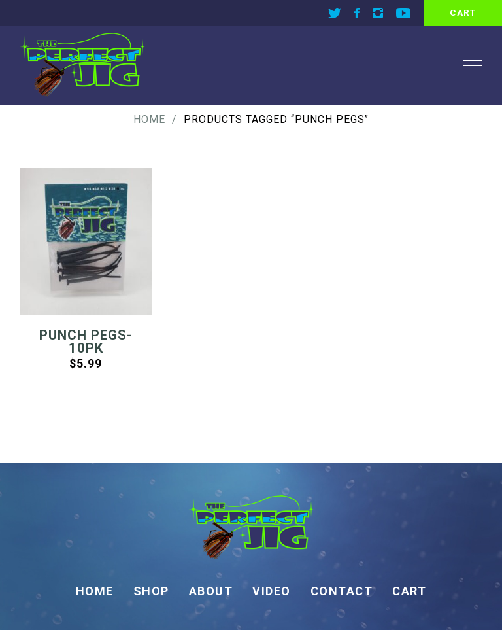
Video (271, 591)
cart (463, 12)
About (211, 591)
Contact (341, 591)
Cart (409, 591)
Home (149, 119)
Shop (151, 591)
